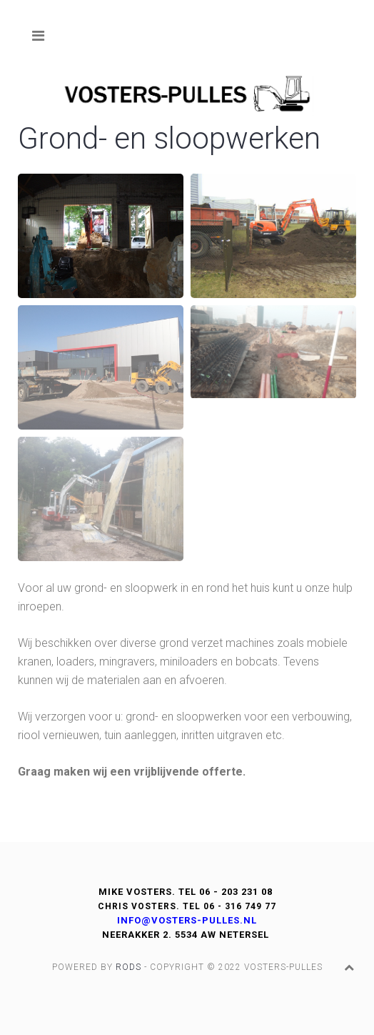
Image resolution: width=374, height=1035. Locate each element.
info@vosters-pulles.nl (187, 920)
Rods (128, 967)
